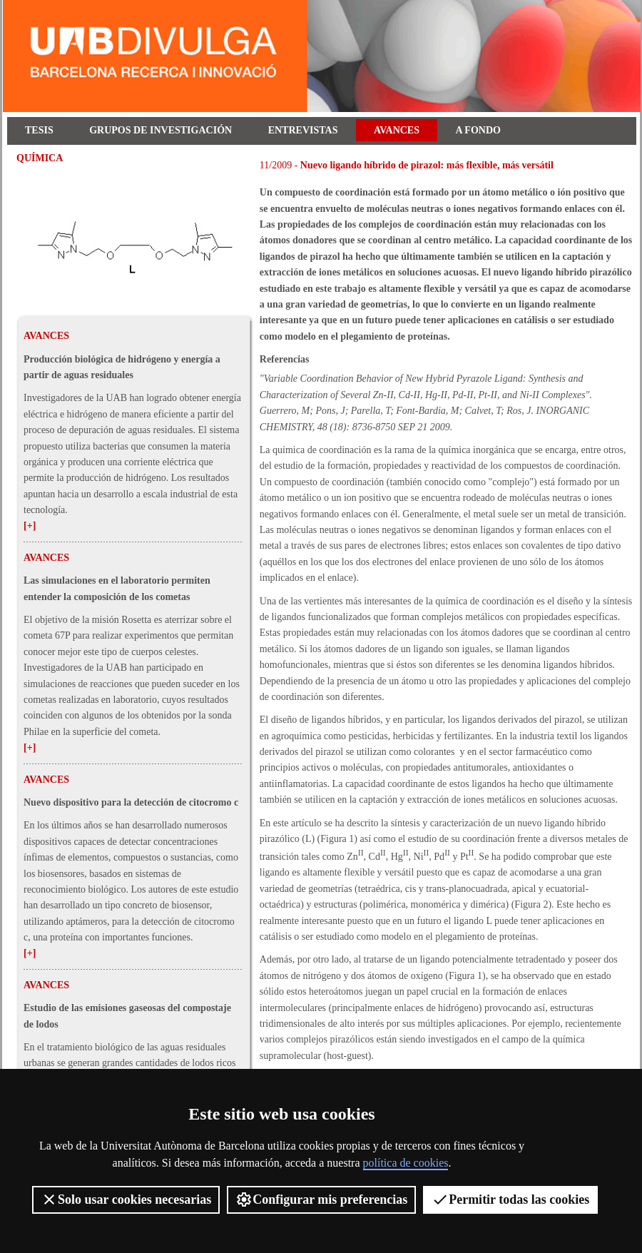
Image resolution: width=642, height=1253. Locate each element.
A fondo (478, 130)
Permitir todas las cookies (510, 1199)
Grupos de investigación (160, 130)
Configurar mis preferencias (321, 1199)
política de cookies (406, 1163)
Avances (396, 130)
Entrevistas (303, 130)
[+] (30, 525)
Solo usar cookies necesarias (126, 1199)
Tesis (39, 130)
